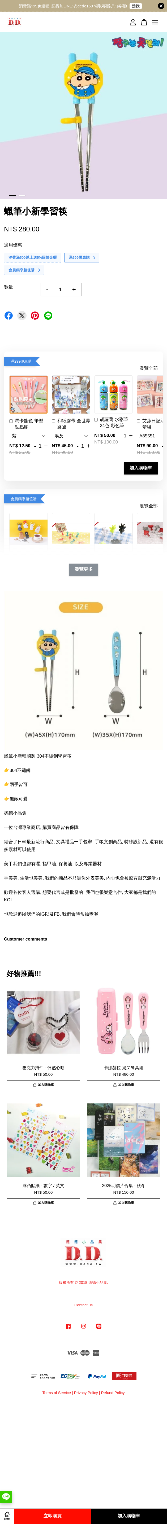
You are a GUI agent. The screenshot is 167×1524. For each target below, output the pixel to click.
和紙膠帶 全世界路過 (71, 424)
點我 (136, 6)
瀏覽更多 (84, 569)
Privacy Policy (86, 1393)
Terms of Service (56, 1393)
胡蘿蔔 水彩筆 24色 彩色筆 (111, 422)
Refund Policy (113, 1393)
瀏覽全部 (149, 368)
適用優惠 (13, 245)
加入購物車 (141, 468)
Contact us (83, 1305)
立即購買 (53, 1516)
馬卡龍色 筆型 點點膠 (26, 424)
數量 (8, 286)
